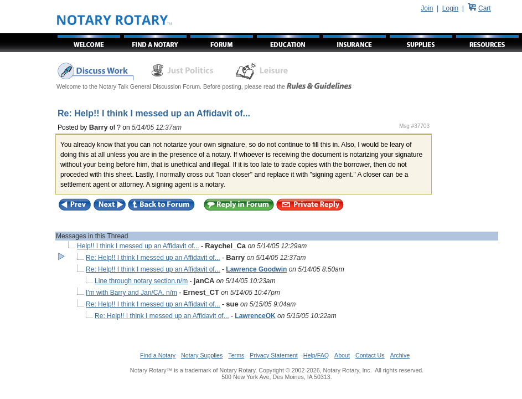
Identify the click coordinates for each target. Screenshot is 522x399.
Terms (236, 355)
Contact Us (370, 355)
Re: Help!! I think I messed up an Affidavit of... (153, 258)
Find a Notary (157, 355)
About (342, 355)
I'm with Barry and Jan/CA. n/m (131, 292)
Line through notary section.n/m (141, 281)
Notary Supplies (202, 355)
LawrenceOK (255, 316)
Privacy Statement (273, 355)
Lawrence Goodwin (256, 269)
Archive (400, 355)
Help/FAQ (316, 355)
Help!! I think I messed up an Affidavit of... (138, 246)
